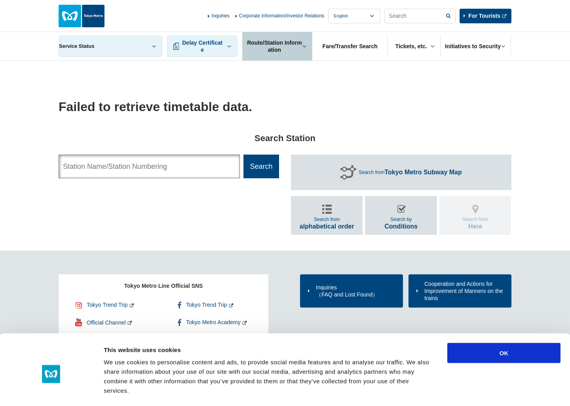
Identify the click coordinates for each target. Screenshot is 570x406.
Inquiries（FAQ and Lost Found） (347, 291)
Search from (410, 172)
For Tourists (484, 16)
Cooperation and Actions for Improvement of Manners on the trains (463, 291)
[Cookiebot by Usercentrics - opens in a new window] (51, 391)
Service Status (77, 46)
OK (504, 320)
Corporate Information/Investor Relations (282, 16)
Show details (415, 390)
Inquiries (220, 16)
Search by (401, 223)
